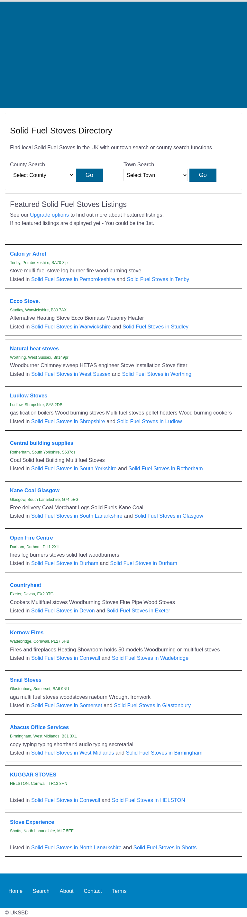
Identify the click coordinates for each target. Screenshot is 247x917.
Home (15, 890)
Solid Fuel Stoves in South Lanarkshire (77, 516)
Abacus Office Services (39, 727)
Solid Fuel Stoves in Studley (155, 326)
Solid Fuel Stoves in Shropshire (68, 421)
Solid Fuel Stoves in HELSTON (148, 800)
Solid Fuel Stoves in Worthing (157, 374)
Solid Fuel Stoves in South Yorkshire (74, 468)
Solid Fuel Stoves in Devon (63, 610)
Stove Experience (32, 822)
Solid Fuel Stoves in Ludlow (149, 421)
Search (41, 890)
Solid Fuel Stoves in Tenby (158, 279)
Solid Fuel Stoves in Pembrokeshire (73, 279)
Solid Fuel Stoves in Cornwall (65, 658)
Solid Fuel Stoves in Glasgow (168, 516)
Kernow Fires (26, 632)
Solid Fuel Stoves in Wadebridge (150, 658)
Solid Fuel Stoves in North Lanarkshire (76, 847)
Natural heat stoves (34, 348)
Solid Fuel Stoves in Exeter (138, 610)
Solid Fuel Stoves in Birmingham (164, 753)
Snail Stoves (25, 680)
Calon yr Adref (28, 254)
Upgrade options (49, 215)
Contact (93, 890)
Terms (119, 890)
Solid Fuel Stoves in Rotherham (165, 468)
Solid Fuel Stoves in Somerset (66, 705)
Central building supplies (41, 443)
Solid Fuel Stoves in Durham (64, 563)
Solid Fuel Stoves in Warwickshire (71, 326)
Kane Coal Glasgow (34, 490)
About (67, 890)
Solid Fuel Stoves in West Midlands (72, 753)
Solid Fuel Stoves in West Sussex (70, 374)
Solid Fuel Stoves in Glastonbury (152, 705)
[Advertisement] (123, 55)
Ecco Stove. (25, 301)
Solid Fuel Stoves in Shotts (165, 847)
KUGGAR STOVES (33, 774)
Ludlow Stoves (28, 395)
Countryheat (25, 585)
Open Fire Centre (31, 538)
